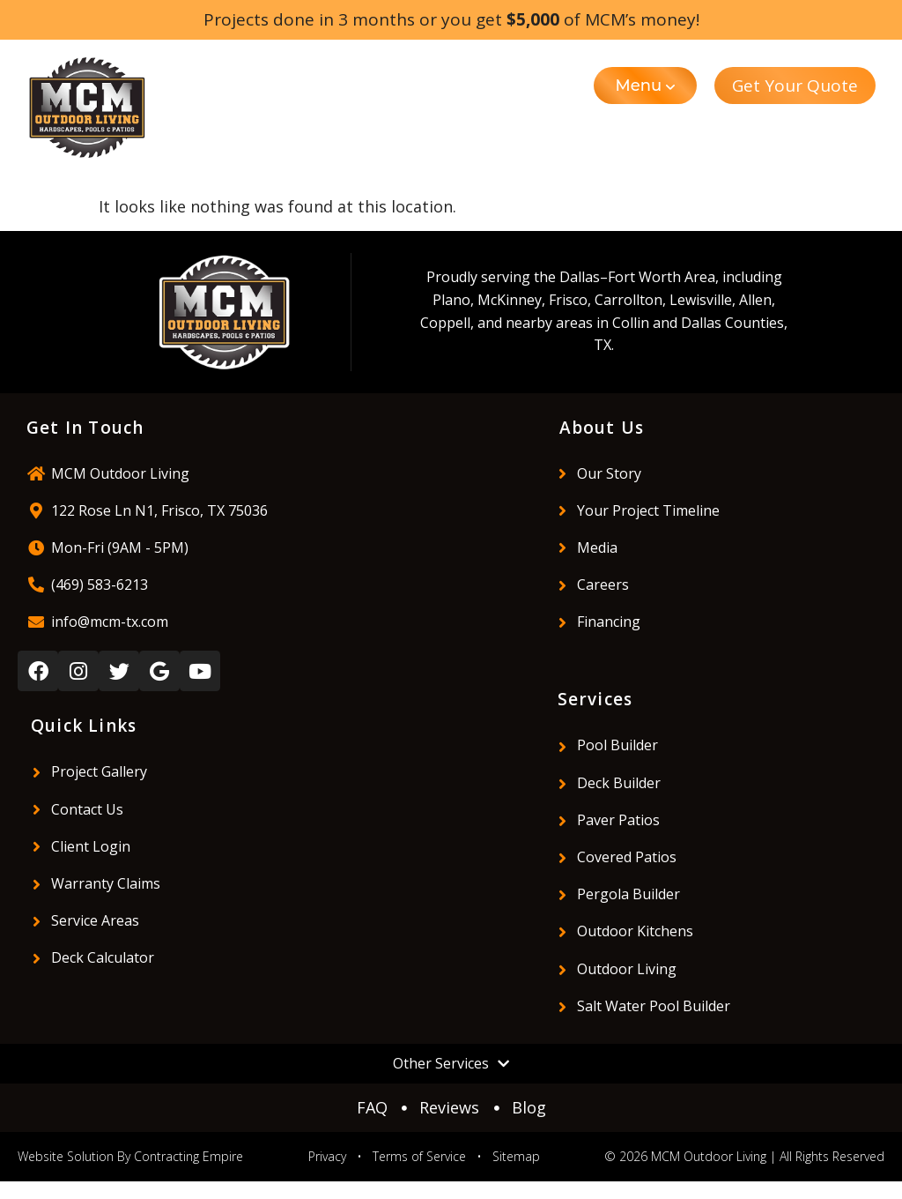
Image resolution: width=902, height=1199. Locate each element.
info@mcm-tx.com (109, 621)
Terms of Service (419, 1156)
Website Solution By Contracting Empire (130, 1156)
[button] (646, 85)
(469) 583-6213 (99, 584)
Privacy (327, 1156)
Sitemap (516, 1156)
